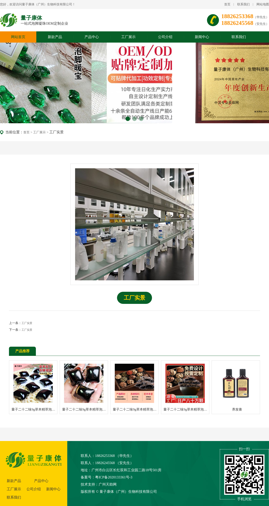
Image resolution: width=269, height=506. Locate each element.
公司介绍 (165, 37)
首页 (227, 4)
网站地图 (262, 4)
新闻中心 (202, 37)
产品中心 (92, 37)
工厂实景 (27, 323)
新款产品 (55, 37)
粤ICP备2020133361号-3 (113, 477)
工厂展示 (128, 37)
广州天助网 (108, 484)
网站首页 (18, 37)
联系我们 (243, 4)
